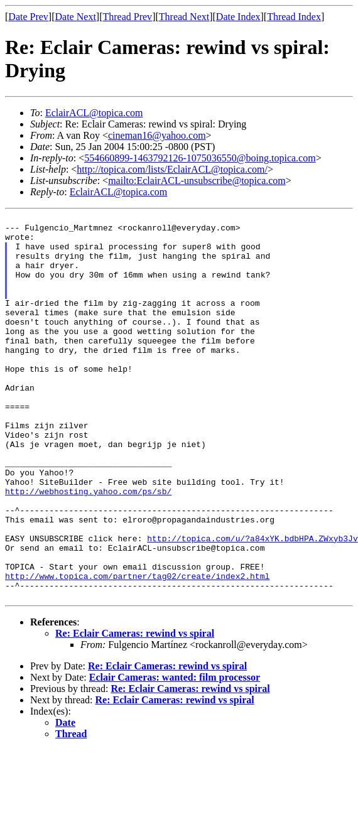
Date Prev (28, 16)
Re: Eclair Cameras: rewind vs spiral (134, 710)
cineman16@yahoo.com (157, 135)
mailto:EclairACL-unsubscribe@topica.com (197, 180)
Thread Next (184, 16)
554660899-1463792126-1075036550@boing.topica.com (199, 158)
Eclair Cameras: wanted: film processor (174, 754)
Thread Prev (127, 16)
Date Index (238, 16)
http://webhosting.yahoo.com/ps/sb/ (88, 547)
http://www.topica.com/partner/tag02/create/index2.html (137, 649)
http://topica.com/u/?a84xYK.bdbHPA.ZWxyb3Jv (252, 604)
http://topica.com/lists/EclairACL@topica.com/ (172, 169)
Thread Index (294, 16)
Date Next (75, 16)
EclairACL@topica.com (94, 112)
